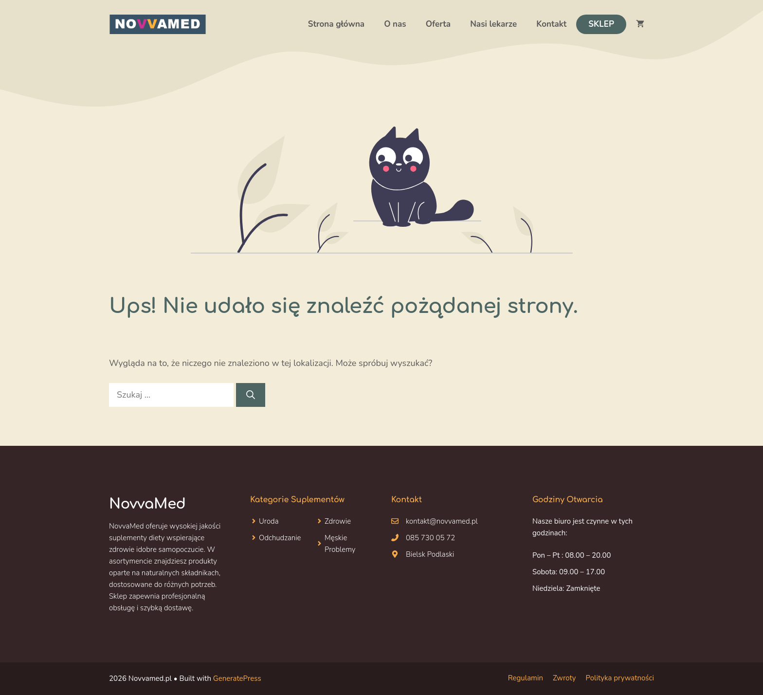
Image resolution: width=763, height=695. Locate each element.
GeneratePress (237, 678)
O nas (395, 24)
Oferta (438, 24)
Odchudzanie (280, 538)
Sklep (601, 24)
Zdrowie (338, 521)
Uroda (269, 521)
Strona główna (336, 24)
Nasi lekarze (493, 24)
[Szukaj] (250, 395)
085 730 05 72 (430, 538)
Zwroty (564, 678)
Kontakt (551, 24)
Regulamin (525, 678)
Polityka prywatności (620, 678)
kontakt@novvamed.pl (442, 521)
